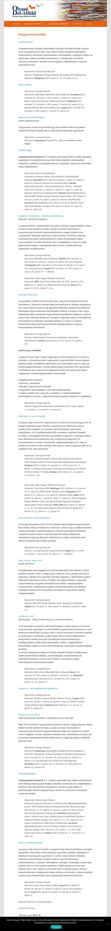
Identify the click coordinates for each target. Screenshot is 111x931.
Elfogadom (56, 927)
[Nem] (107, 924)
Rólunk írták (76, 24)
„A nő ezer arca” (26, 616)
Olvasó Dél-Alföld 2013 (58, 24)
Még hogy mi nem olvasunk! (32, 416)
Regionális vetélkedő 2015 (34, 24)
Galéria (88, 24)
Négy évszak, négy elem (30, 560)
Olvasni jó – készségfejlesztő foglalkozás (38, 688)
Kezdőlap (16, 24)
